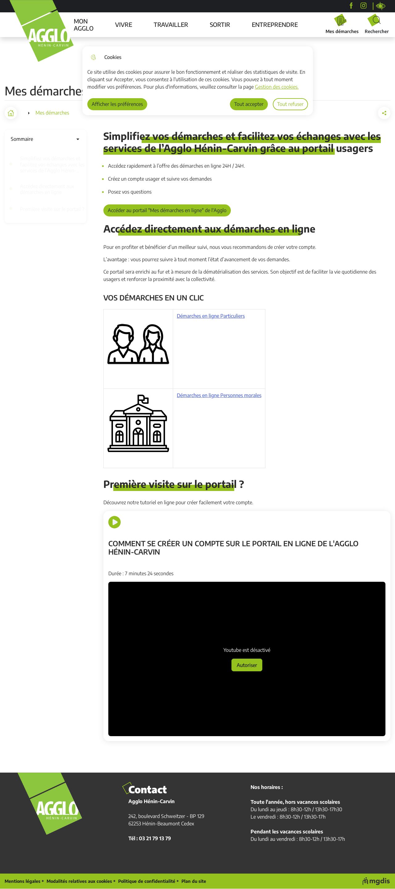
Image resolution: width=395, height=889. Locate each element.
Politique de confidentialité (146, 881)
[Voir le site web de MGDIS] (376, 881)
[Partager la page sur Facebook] (367, 113)
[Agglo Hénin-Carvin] (351, 5)
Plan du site (193, 881)
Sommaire (45, 139)
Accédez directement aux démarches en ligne (47, 189)
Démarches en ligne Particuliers (211, 316)
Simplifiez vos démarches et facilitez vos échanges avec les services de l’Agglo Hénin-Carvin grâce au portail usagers (53, 165)
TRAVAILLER (171, 24)
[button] (349, 113)
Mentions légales (22, 881)
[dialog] (197, 80)
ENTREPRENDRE (275, 24)
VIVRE (123, 24)
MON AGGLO (84, 24)
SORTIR (220, 24)
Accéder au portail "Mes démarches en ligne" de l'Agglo (167, 210)
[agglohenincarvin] (363, 5)
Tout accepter (249, 104)
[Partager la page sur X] (384, 113)
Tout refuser (290, 104)
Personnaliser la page (381, 6)
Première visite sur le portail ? (52, 209)
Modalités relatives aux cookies (79, 881)
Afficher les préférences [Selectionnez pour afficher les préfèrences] (117, 104)
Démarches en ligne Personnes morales (219, 395)
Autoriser (247, 665)
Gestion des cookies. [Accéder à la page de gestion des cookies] (277, 87)
